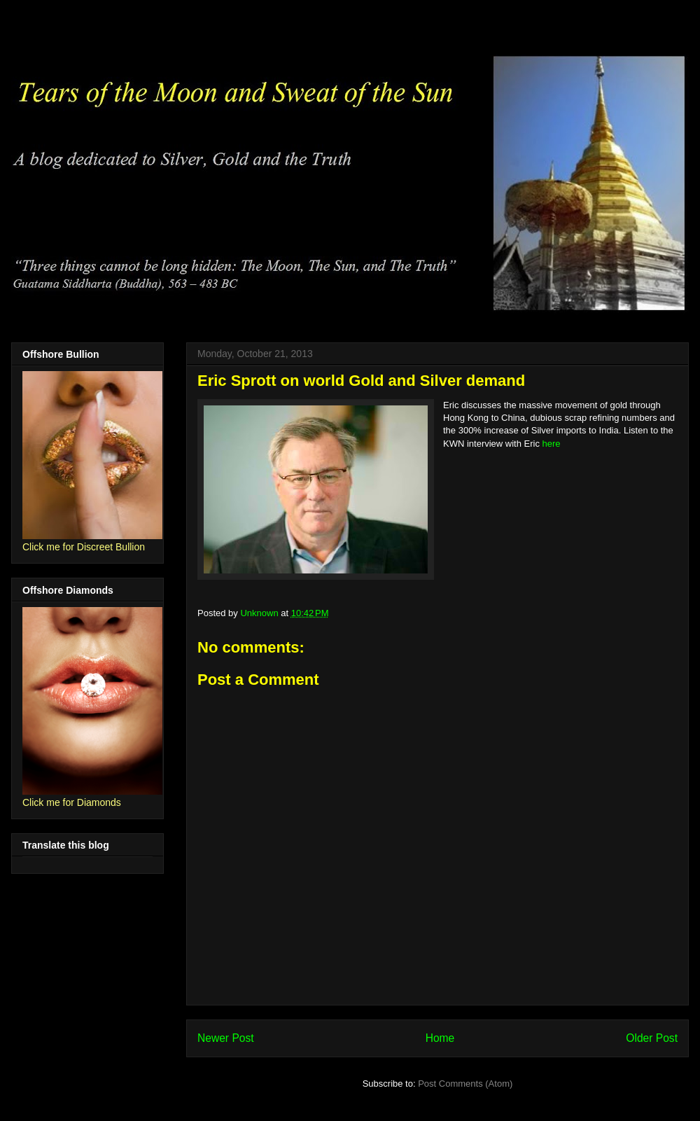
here (551, 443)
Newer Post (225, 1038)
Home (440, 1038)
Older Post (652, 1038)
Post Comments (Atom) (465, 1083)
